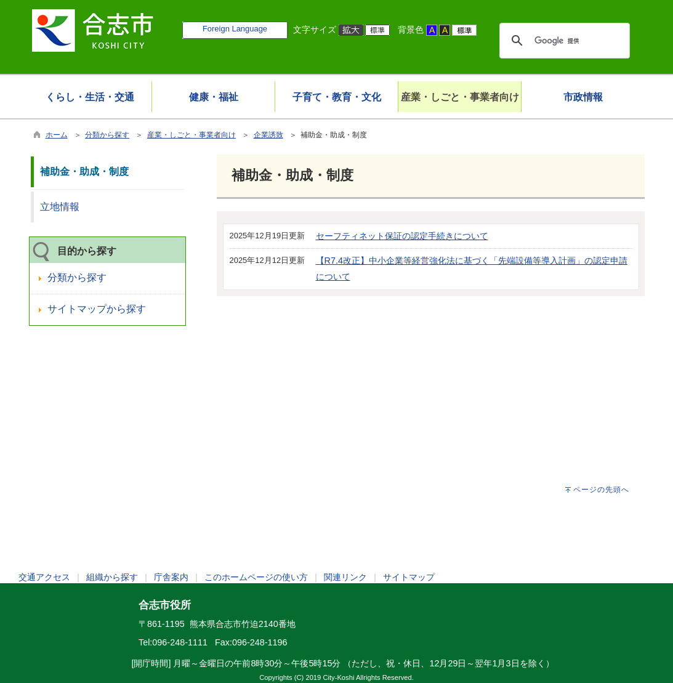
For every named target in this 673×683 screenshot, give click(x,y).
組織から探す (112, 577)
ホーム (57, 135)
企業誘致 (268, 135)
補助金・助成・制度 (84, 171)
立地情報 (59, 206)
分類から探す (107, 135)
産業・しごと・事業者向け (191, 135)
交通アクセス (44, 577)
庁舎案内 (171, 577)
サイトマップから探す (96, 309)
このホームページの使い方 (256, 577)
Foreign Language (235, 28)
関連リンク (345, 577)
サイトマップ (409, 577)
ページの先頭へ (601, 489)
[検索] (562, 40)
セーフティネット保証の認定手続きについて (402, 236)
